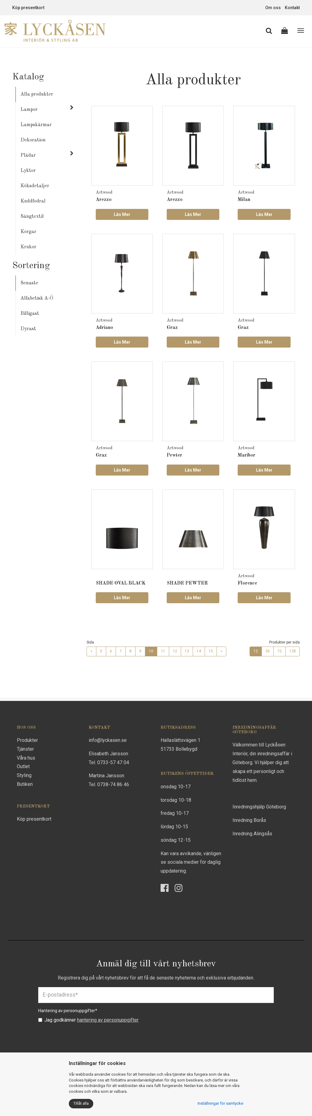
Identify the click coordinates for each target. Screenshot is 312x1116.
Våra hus (26, 758)
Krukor (28, 247)
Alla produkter (36, 94)
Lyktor (28, 170)
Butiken (25, 784)
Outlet (23, 766)
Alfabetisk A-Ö (36, 298)
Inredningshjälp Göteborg (259, 807)
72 (279, 651)
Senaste (29, 283)
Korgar (28, 231)
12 (175, 651)
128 (292, 651)
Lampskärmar (36, 124)
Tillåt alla (81, 1103)
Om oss (273, 7)
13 (187, 651)
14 (199, 651)
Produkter (27, 740)
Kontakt (292, 7)
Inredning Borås (249, 820)
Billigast (29, 313)
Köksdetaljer (34, 186)
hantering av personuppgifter (108, 1020)
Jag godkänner (88, 1020)
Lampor (29, 109)
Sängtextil (32, 216)
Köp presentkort (28, 7)
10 (151, 651)
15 (211, 651)
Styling (24, 775)
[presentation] (84, 1038)
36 (268, 651)
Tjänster (25, 749)
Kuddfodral (33, 201)
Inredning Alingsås (252, 834)
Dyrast (28, 328)
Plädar (28, 155)
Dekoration (33, 140)
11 (163, 651)
